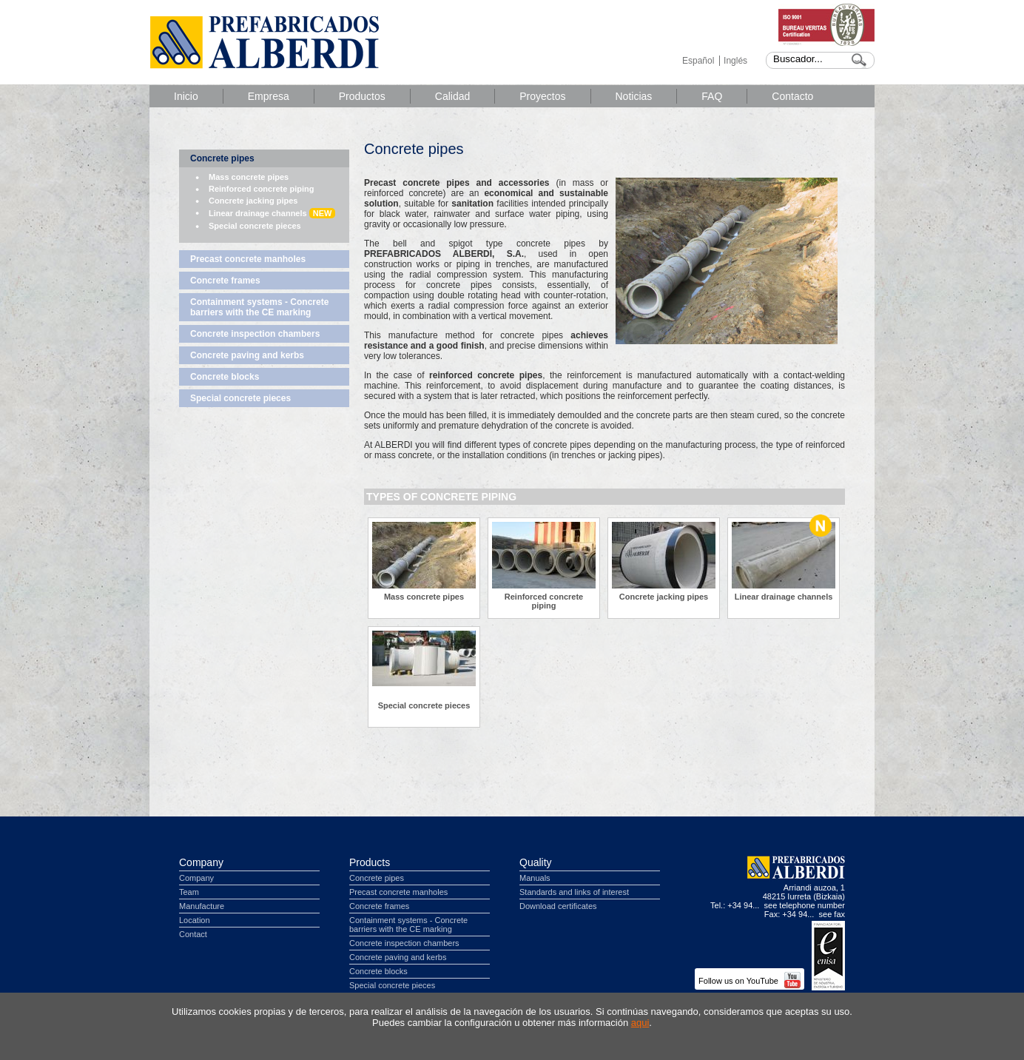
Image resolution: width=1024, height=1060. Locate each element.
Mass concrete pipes (249, 176)
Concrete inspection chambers (255, 334)
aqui (640, 1022)
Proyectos (542, 96)
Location (194, 920)
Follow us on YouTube (749, 980)
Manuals (534, 877)
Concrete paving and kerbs (247, 355)
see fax (832, 914)
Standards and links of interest (574, 892)
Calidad (452, 96)
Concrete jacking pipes (253, 200)
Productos (362, 96)
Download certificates (558, 906)
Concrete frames (225, 280)
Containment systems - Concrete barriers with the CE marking (259, 307)
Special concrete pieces (255, 225)
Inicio (186, 96)
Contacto (792, 96)
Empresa (268, 96)
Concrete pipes (222, 158)
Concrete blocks (224, 377)
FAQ (711, 96)
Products (369, 862)
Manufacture (201, 906)
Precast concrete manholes (248, 259)
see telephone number (804, 905)
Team (189, 892)
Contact (193, 934)
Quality (535, 862)
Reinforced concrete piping (261, 188)
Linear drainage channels (272, 213)
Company (201, 862)
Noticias (634, 96)
